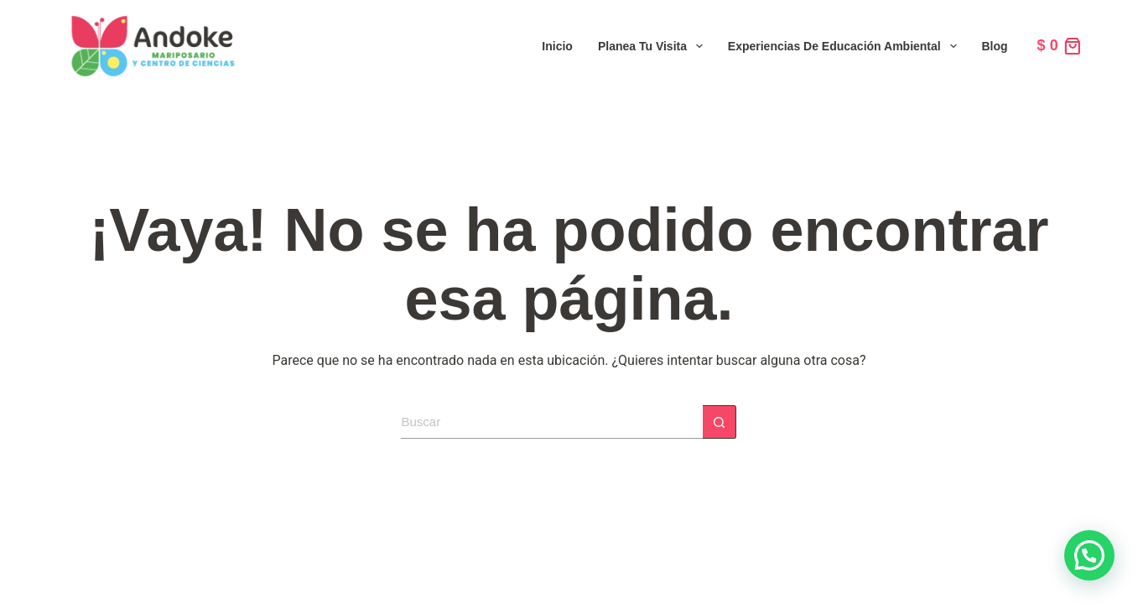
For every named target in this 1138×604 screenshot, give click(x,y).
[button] (1089, 555)
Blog (995, 46)
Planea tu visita (653, 46)
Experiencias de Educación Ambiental (846, 46)
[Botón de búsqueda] (719, 422)
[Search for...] (552, 422)
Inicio (557, 46)
